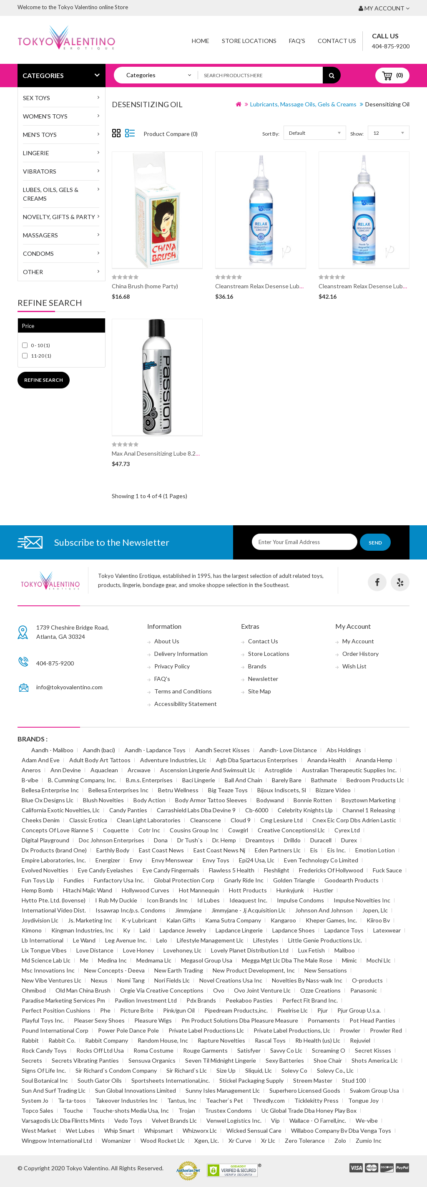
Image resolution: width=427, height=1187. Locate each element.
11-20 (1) (41, 356)
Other (33, 271)
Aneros (31, 770)
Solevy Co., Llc (335, 1070)
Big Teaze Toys (228, 790)
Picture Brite (136, 1010)
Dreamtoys (260, 840)
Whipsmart (158, 1130)
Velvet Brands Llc (174, 1120)
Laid (145, 930)
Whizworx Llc (200, 1130)
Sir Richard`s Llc (186, 1070)
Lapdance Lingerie (239, 930)
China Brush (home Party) (145, 286)
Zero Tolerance (305, 1140)
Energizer (107, 860)
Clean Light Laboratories (149, 820)
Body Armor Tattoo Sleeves (211, 800)
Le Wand (84, 940)
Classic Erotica (88, 820)
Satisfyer (249, 1050)
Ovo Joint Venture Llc (262, 990)
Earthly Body (112, 850)
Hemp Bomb (37, 890)
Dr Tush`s (190, 840)
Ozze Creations (320, 990)
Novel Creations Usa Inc (230, 980)
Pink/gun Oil (179, 1010)
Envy (136, 860)
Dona (161, 840)
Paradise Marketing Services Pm (63, 1000)
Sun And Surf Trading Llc (53, 1090)
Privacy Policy (172, 666)
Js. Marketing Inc (90, 920)
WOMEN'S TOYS (45, 116)
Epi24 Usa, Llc (256, 860)
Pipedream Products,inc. (236, 1010)
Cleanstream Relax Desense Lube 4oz (264, 286)
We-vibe (367, 1120)
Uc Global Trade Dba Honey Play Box (309, 1110)
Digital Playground (45, 840)
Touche (73, 1110)
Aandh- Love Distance (288, 750)
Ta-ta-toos (72, 1100)
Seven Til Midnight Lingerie (220, 1060)
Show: (357, 134)
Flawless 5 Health (231, 870)
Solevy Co (294, 1070)
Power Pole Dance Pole (128, 1030)
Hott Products (248, 890)
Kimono (32, 930)
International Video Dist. (54, 910)
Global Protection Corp (184, 880)
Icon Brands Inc (167, 900)
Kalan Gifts (181, 920)
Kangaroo (283, 920)
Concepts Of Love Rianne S (57, 830)
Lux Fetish (311, 950)
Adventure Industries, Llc (173, 760)
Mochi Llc (379, 960)
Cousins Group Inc (194, 830)
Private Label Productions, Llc (292, 1030)
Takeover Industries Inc (126, 1100)
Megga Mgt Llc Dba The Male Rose (287, 960)
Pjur (322, 1010)
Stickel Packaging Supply (251, 1080)
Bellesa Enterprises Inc (118, 790)
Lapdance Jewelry (183, 930)
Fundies (74, 880)
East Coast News (161, 850)
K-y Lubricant (139, 920)
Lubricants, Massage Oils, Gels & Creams (303, 104)
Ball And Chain (243, 780)
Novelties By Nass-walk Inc (307, 980)
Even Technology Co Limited (321, 860)
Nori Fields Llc (172, 980)
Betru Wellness (178, 790)
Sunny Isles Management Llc (223, 1090)
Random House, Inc (163, 1040)
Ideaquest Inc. (248, 900)
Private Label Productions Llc (206, 1030)
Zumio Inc (369, 1140)
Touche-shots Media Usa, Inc (131, 1110)
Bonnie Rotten (313, 800)
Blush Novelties (103, 800)
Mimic (349, 960)
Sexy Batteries (285, 1060)
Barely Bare (286, 780)
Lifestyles (266, 940)
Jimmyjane (188, 910)
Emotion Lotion (375, 850)
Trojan (186, 1110)
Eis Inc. (336, 850)
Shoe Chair (328, 1060)
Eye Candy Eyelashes (105, 870)
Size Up (226, 1070)
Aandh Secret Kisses (222, 750)
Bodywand (270, 800)
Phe (105, 1010)
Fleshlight (276, 870)
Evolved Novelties (45, 870)
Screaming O (328, 1050)
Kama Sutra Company (233, 920)
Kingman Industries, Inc (82, 930)
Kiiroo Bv (378, 920)
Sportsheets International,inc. (170, 1080)
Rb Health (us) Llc (317, 1040)
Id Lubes (208, 900)
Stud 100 (354, 1080)
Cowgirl (238, 830)
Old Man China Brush (83, 990)
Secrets (32, 1060)
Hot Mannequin (199, 890)
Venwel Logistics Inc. (233, 1120)
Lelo (161, 940)
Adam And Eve (41, 760)
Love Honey (138, 950)
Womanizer (116, 1140)
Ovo (218, 990)
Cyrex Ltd (347, 830)
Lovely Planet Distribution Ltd (250, 950)
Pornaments (324, 1020)
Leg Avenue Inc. (126, 940)
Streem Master (312, 1080)
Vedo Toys (128, 1120)
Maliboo (344, 950)
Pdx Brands (201, 1000)
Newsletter (263, 678)
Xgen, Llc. (206, 1140)
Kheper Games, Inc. (331, 920)
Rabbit (30, 1040)
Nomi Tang (131, 980)
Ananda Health (326, 760)
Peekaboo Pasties (249, 1000)
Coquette (116, 830)
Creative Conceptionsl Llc (291, 830)
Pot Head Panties (372, 1020)
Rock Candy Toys (44, 1050)
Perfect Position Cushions (56, 1010)
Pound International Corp (55, 1030)
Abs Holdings (344, 750)
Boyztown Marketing (369, 800)
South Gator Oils (100, 1080)
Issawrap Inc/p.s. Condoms (130, 910)
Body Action (149, 800)
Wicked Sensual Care (253, 1130)
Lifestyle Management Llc (210, 940)
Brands (257, 666)
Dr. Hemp (224, 840)
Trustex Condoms (228, 1110)
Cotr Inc (149, 830)
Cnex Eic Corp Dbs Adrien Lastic (354, 820)
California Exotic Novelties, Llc (61, 810)
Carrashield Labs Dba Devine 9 (196, 810)
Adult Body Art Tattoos (100, 760)
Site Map (259, 691)
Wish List (354, 666)
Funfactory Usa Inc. (119, 880)
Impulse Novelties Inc (362, 900)
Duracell (321, 840)
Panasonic (363, 990)
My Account (358, 641)
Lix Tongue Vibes (44, 950)
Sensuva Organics (152, 1060)
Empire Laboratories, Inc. (54, 860)
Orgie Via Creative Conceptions (161, 990)
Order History (360, 653)
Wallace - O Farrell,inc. (317, 1120)
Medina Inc (112, 960)
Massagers (40, 235)
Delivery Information (181, 653)
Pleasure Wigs (153, 1020)
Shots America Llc (375, 1060)
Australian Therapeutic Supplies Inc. (349, 770)
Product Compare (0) (170, 133)
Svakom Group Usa (374, 1090)
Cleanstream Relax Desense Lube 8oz (368, 286)
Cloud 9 (241, 820)
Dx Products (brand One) (54, 850)
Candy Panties (128, 810)
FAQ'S (297, 40)
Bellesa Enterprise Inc (50, 790)
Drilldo (292, 840)
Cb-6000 (256, 810)
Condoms (38, 253)
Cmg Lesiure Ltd (281, 820)
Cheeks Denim (41, 820)
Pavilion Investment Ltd (146, 1000)
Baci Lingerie (198, 780)
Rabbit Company (106, 1040)
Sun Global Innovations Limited (135, 1090)
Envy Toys (216, 860)
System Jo (35, 1100)
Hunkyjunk (290, 890)
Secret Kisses (373, 1050)
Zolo (340, 1140)
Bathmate (324, 780)
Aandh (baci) (99, 750)
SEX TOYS (36, 97)
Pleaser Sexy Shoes (99, 1020)
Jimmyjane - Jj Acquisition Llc (248, 910)
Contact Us (337, 40)
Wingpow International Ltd (57, 1140)
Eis (314, 850)
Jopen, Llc (375, 910)
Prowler (350, 1030)
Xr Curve (240, 1140)
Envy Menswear (172, 860)
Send (375, 542)
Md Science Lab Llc (46, 960)
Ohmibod (34, 990)
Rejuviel (360, 1040)
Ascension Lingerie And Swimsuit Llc (207, 770)
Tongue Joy (363, 1100)
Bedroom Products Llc (375, 780)
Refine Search (43, 380)
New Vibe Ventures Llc (51, 980)
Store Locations (249, 40)
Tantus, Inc (181, 1100)
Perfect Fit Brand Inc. (310, 1000)
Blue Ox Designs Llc (47, 800)
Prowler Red (386, 1030)
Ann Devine (65, 770)
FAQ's (162, 678)
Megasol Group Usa (206, 960)
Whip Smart (119, 1130)
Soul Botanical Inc (45, 1080)
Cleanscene (205, 820)
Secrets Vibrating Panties (85, 1060)
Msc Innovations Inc (48, 970)
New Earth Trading (178, 970)
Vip (275, 1120)
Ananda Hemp (374, 760)
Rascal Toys (270, 1040)
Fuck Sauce (387, 870)
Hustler (323, 890)
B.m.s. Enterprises (149, 780)
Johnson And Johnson (324, 910)
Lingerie (36, 152)
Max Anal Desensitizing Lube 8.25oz (158, 453)
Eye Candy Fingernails (171, 870)
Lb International (42, 940)
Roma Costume (153, 1050)
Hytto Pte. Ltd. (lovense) (53, 900)
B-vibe (30, 780)
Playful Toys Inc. (43, 1020)
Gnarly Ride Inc (244, 880)
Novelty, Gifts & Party (59, 216)
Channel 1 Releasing (368, 810)
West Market (39, 1130)
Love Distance (94, 950)
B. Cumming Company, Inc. (82, 780)
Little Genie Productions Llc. (325, 940)
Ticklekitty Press (316, 1100)
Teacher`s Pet (224, 1100)
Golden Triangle (294, 880)
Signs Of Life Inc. (44, 1070)
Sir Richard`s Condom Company (116, 1070)
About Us (166, 641)
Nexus (99, 980)
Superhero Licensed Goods (304, 1090)
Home (200, 40)
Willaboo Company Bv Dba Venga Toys (341, 1130)
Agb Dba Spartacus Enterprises (257, 760)
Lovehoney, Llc (182, 950)
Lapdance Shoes (293, 930)
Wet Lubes (80, 1130)
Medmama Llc (153, 960)
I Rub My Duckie (116, 900)
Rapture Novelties (221, 1040)
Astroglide (278, 770)
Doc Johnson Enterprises (111, 840)
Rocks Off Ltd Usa (100, 1050)
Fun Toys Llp (38, 880)
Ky (126, 930)
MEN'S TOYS (40, 134)
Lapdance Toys (344, 930)
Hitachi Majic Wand (87, 890)
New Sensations (325, 970)
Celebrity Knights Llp (305, 810)
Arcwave (139, 770)
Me (84, 960)
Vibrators (39, 171)
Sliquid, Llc (258, 1070)
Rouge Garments (205, 1050)
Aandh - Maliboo (52, 750)
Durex (349, 840)
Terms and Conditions (183, 691)
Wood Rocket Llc (163, 1140)
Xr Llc (268, 1140)
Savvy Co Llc (286, 1050)
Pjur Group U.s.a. (359, 1010)
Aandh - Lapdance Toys (155, 750)
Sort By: (270, 134)
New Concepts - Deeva (114, 970)
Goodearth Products (351, 880)
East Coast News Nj (219, 850)
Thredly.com (269, 1100)
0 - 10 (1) (40, 345)
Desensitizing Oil (387, 104)
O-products (367, 980)
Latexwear (387, 930)
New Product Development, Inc (254, 970)
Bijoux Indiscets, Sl (281, 790)
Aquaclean (104, 770)
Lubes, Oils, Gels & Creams (50, 194)
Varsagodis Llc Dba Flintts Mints (63, 1120)
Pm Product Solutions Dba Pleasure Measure (239, 1020)
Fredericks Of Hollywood (331, 870)
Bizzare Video (333, 790)
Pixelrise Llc (292, 1010)
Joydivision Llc (40, 920)
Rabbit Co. (61, 1040)
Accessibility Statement (185, 703)
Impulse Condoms (300, 900)
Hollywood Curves (145, 890)
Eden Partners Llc (278, 850)
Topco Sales (37, 1110)
